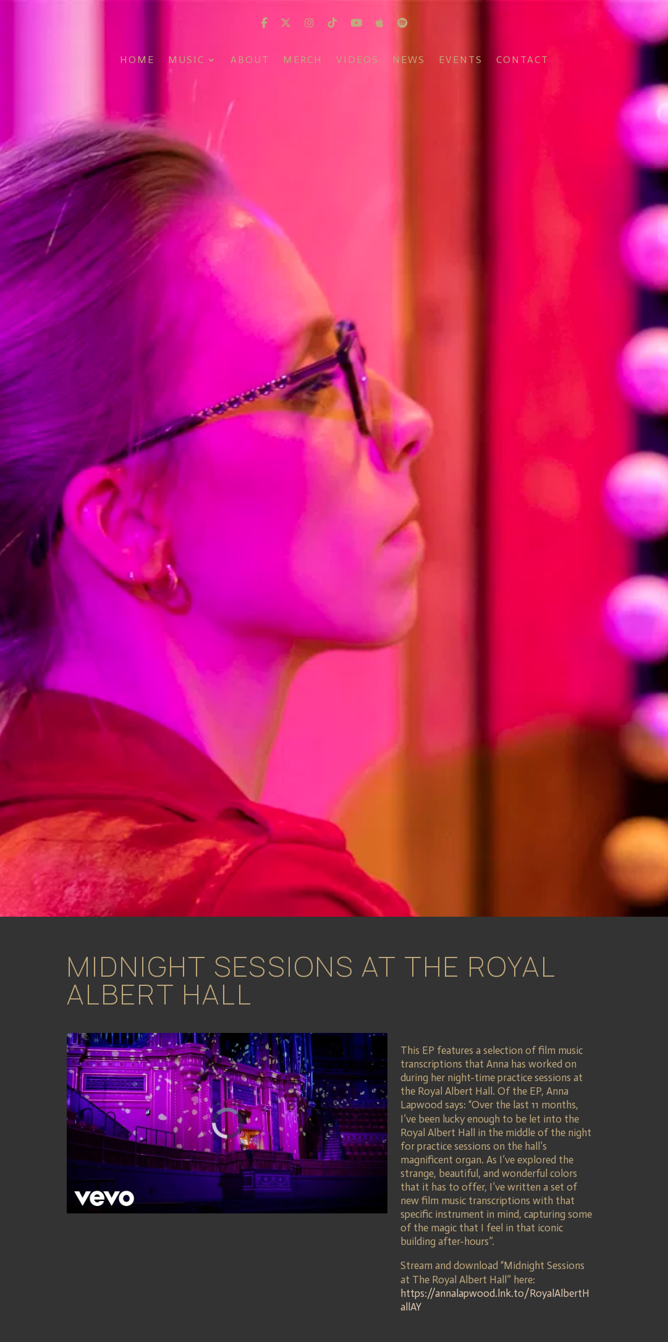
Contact (522, 61)
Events (461, 61)
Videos (357, 61)
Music (186, 61)
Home (137, 61)
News (408, 61)
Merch (303, 61)
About (249, 61)
